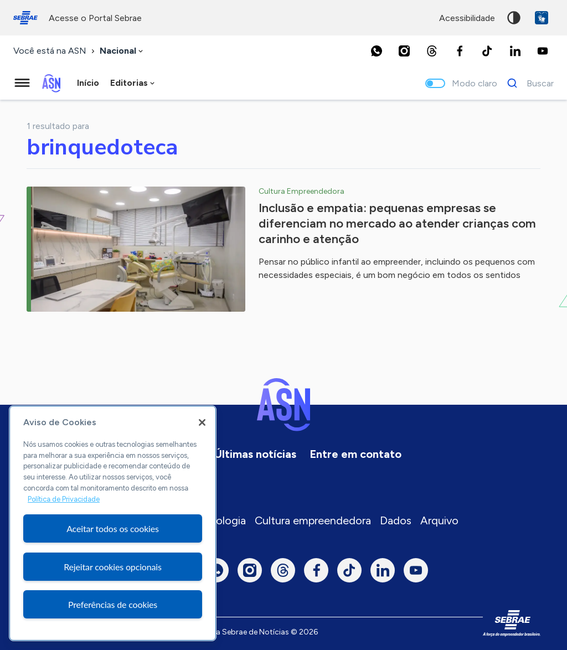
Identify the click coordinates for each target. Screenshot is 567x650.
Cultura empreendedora (313, 520)
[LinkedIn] (515, 51)
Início (88, 83)
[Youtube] (543, 51)
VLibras (541, 18)
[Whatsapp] (376, 51)
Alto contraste (514, 18)
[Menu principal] (22, 83)
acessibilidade (467, 18)
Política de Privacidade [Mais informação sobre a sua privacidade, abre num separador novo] (64, 499)
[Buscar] (527, 83)
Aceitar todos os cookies (112, 528)
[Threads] (432, 51)
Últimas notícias (255, 454)
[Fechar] (202, 422)
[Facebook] (460, 51)
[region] (113, 523)
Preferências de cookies (112, 604)
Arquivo (439, 520)
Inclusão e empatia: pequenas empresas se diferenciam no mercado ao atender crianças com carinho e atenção (397, 223)
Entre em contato (355, 454)
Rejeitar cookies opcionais (113, 566)
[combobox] (122, 51)
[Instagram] (404, 51)
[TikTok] (487, 51)
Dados (395, 520)
